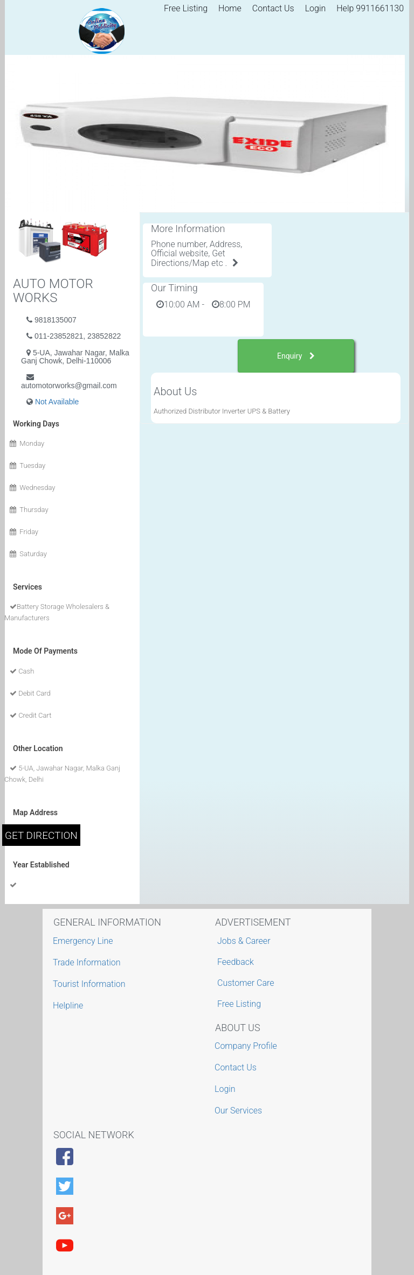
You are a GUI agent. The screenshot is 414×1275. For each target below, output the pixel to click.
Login (315, 8)
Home (230, 8)
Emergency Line (84, 941)
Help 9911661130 (370, 8)
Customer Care (245, 983)
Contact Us (273, 8)
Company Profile (247, 1046)
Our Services (239, 1110)
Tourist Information (91, 984)
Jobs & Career (244, 941)
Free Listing (186, 8)
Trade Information (88, 962)
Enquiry (296, 356)
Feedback (235, 962)
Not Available (57, 401)
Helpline (69, 1005)
